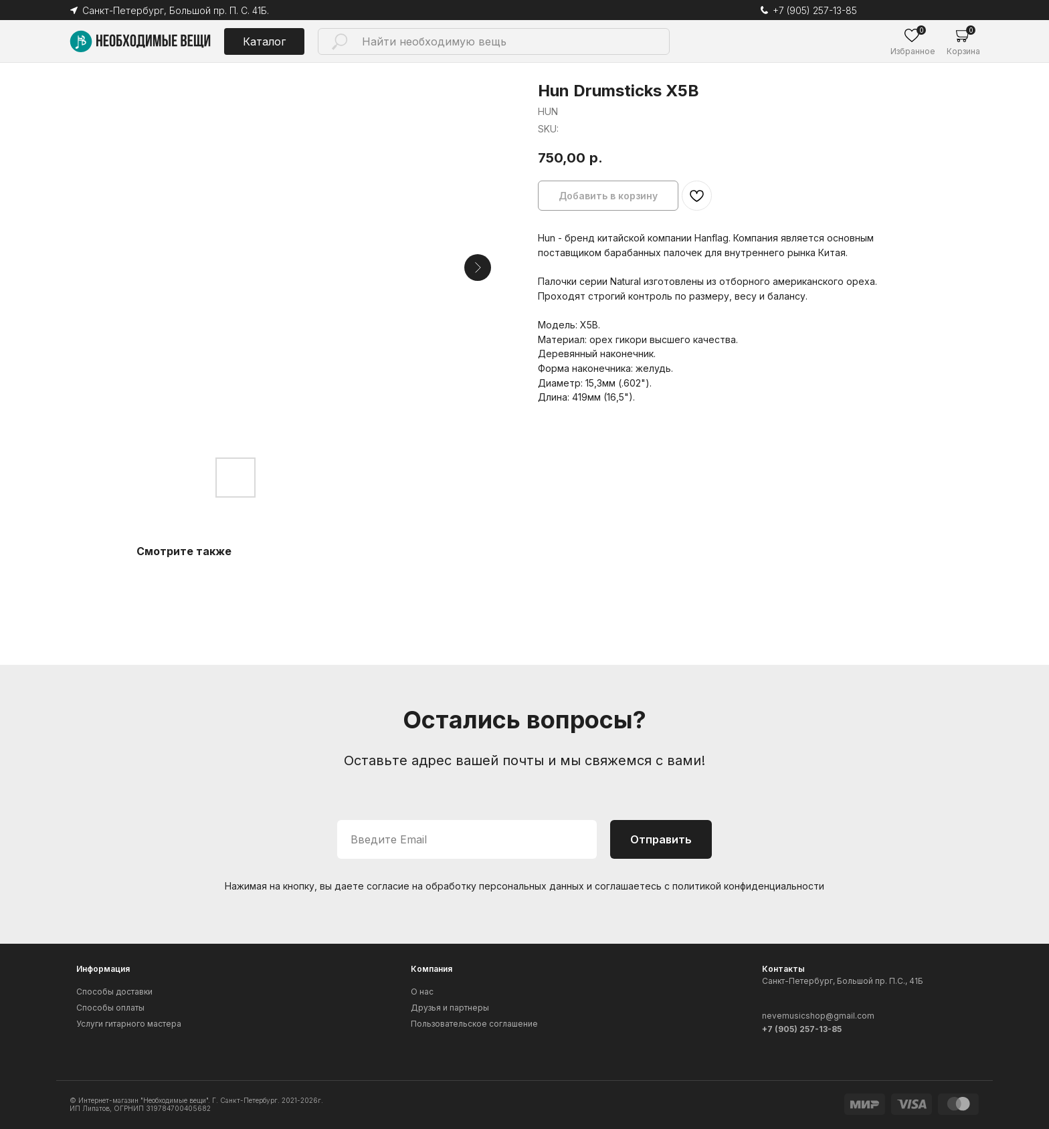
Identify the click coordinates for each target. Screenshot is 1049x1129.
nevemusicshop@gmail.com (818, 1016)
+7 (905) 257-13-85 (815, 10)
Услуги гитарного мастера (128, 1024)
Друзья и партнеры (450, 1008)
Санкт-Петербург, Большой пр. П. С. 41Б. (175, 10)
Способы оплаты (110, 1008)
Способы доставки (114, 992)
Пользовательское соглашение (474, 1024)
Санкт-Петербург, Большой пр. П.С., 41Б (842, 981)
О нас (422, 992)
